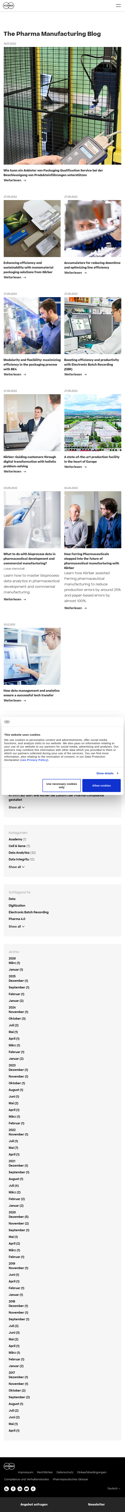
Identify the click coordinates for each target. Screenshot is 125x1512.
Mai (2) (13, 1103)
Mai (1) (13, 1032)
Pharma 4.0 (17, 919)
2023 (12, 1065)
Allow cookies (101, 785)
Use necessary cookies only (61, 785)
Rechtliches (45, 1472)
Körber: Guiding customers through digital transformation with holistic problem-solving (30, 461)
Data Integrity (19, 859)
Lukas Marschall (14, 569)
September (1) (19, 987)
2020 (12, 1212)
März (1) (14, 963)
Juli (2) (14, 1025)
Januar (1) (16, 970)
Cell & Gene (17, 846)
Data (12, 899)
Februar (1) (16, 994)
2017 (12, 1373)
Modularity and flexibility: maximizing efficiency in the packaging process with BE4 (32, 364)
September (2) (19, 1397)
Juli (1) (13, 1141)
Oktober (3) (17, 1019)
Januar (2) (16, 1001)
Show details (105, 773)
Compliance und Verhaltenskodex (26, 1479)
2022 (12, 1130)
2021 (12, 1161)
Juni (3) (14, 1333)
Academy (15, 839)
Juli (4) (14, 1186)
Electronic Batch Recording (29, 912)
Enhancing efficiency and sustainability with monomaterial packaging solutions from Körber (28, 267)
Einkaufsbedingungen (91, 1472)
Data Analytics (19, 853)
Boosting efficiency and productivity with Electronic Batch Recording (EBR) (91, 364)
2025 (12, 976)
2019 (12, 1264)
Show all (15, 807)
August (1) (16, 1090)
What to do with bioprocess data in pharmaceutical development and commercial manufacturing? (29, 558)
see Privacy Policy (34, 759)
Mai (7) (13, 1148)
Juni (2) (14, 1417)
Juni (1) (14, 1097)
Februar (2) (17, 1199)
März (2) (15, 1192)
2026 (12, 959)
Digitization (17, 906)
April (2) (14, 1244)
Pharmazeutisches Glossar (70, 1479)
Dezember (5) (19, 1217)
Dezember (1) (18, 981)
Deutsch (113, 1488)
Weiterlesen (13, 180)
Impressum (25, 1472)
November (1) (18, 1012)
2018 (12, 1301)
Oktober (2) (17, 1391)
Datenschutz (65, 1472)
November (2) (19, 1224)
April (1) (14, 1039)
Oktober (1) (17, 1083)
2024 (12, 1008)
